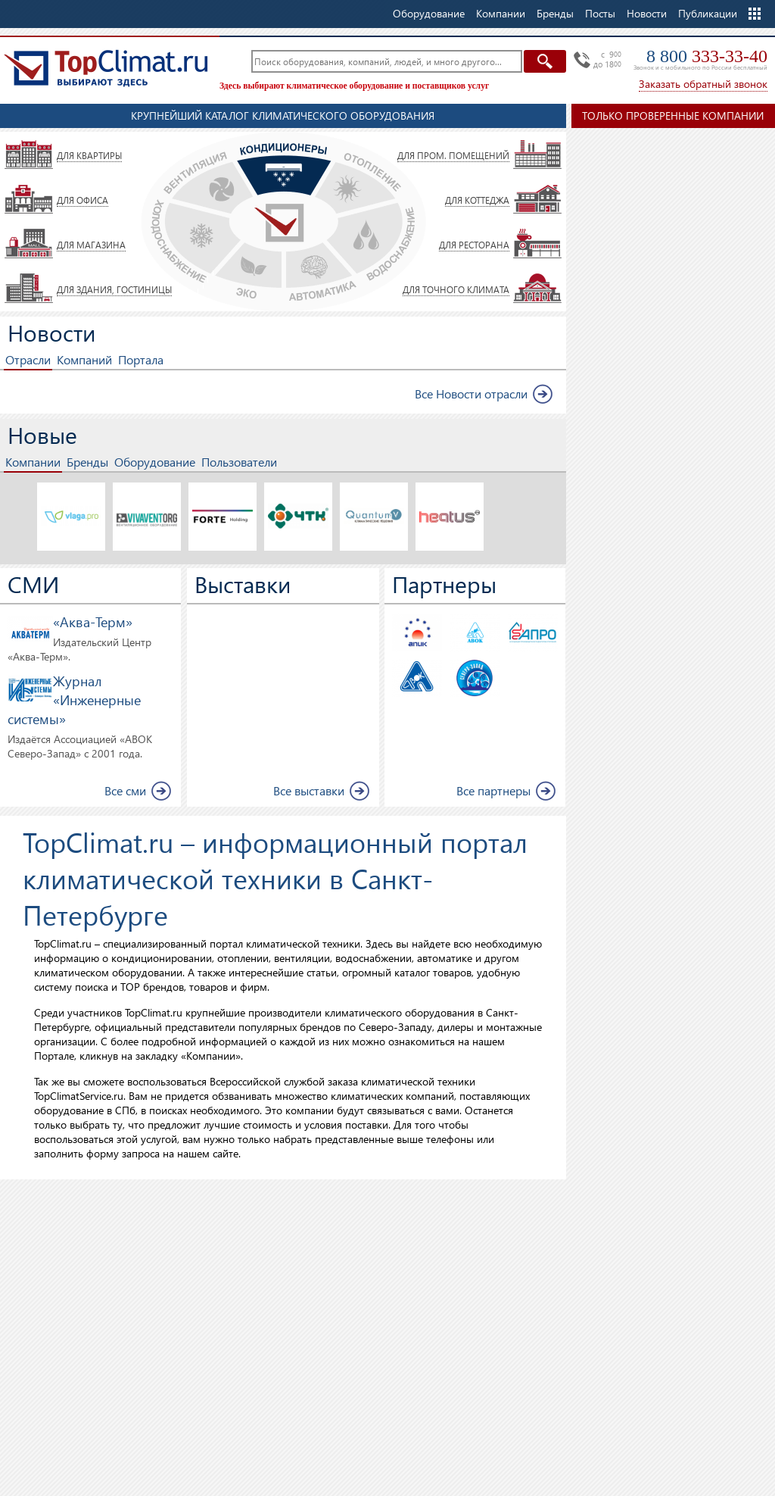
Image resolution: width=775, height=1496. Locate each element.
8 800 (706, 56)
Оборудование (154, 462)
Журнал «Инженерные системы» (74, 699)
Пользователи (239, 462)
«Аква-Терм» (92, 621)
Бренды (87, 462)
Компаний (84, 359)
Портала (140, 359)
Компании (33, 462)
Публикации (707, 13)
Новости (647, 13)
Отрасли (28, 359)
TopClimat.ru (106, 68)
